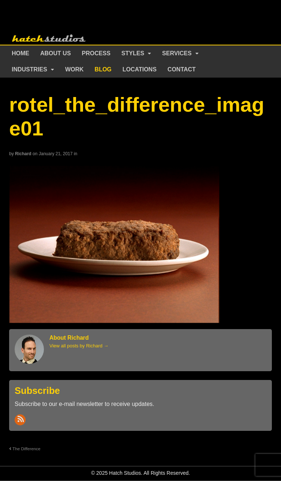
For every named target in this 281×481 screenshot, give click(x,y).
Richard (23, 153)
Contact (182, 69)
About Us (55, 53)
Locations (140, 69)
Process (96, 53)
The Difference (24, 448)
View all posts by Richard (79, 345)
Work (74, 69)
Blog (103, 69)
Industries (29, 69)
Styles (132, 53)
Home (20, 53)
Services (177, 53)
